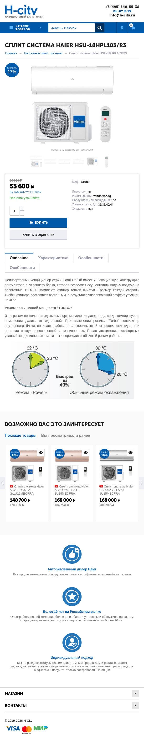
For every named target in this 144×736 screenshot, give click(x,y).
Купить (41, 222)
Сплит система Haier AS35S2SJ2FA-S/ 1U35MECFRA (116, 489)
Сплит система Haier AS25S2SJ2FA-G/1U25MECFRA (27, 489)
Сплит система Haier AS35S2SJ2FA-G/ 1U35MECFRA (72, 489)
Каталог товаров (22, 27)
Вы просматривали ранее (65, 435)
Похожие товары (20, 435)
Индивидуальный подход (72, 657)
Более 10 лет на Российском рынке (72, 611)
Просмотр (41, 452)
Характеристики (53, 258)
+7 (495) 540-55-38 (120, 6)
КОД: (75, 181)
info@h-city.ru (120, 15)
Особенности (90, 258)
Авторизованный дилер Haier (71, 569)
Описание (19, 258)
